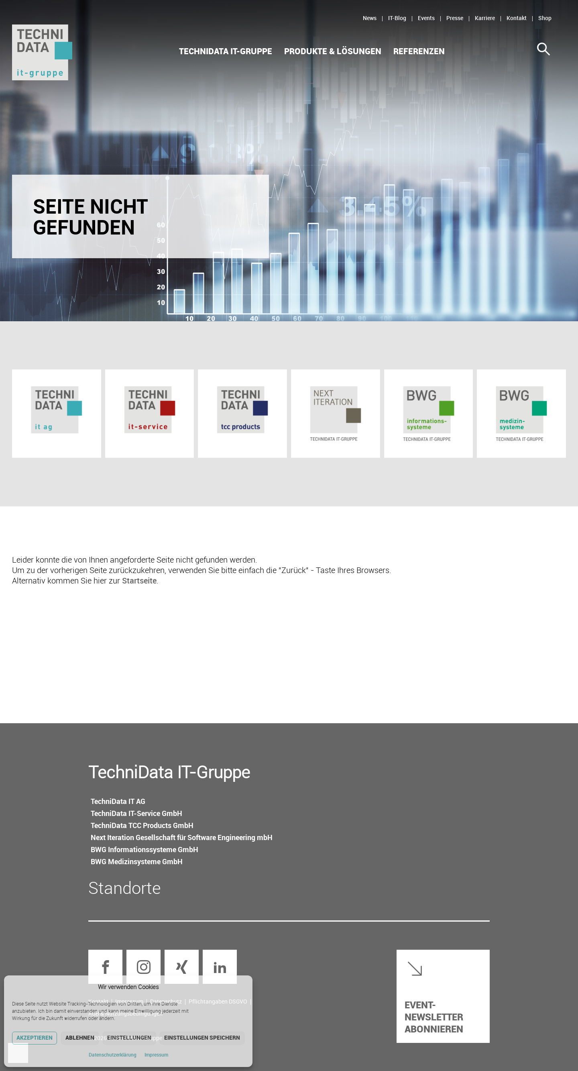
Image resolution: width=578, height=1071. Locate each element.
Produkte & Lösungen (332, 51)
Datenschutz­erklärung (112, 1054)
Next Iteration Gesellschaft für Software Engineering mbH (182, 837)
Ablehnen (79, 1037)
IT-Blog (397, 18)
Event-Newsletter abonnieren (434, 1016)
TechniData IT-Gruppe (225, 51)
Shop (545, 18)
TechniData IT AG (118, 801)
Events (426, 18)
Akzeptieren (34, 1037)
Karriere (485, 18)
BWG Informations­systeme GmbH (144, 849)
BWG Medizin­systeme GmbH (137, 861)
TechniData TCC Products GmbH (142, 825)
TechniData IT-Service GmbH (136, 813)
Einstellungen (129, 1037)
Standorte (124, 887)
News (370, 18)
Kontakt (517, 18)
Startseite (139, 580)
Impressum (156, 1054)
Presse (454, 18)
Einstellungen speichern (202, 1037)
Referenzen (419, 51)
